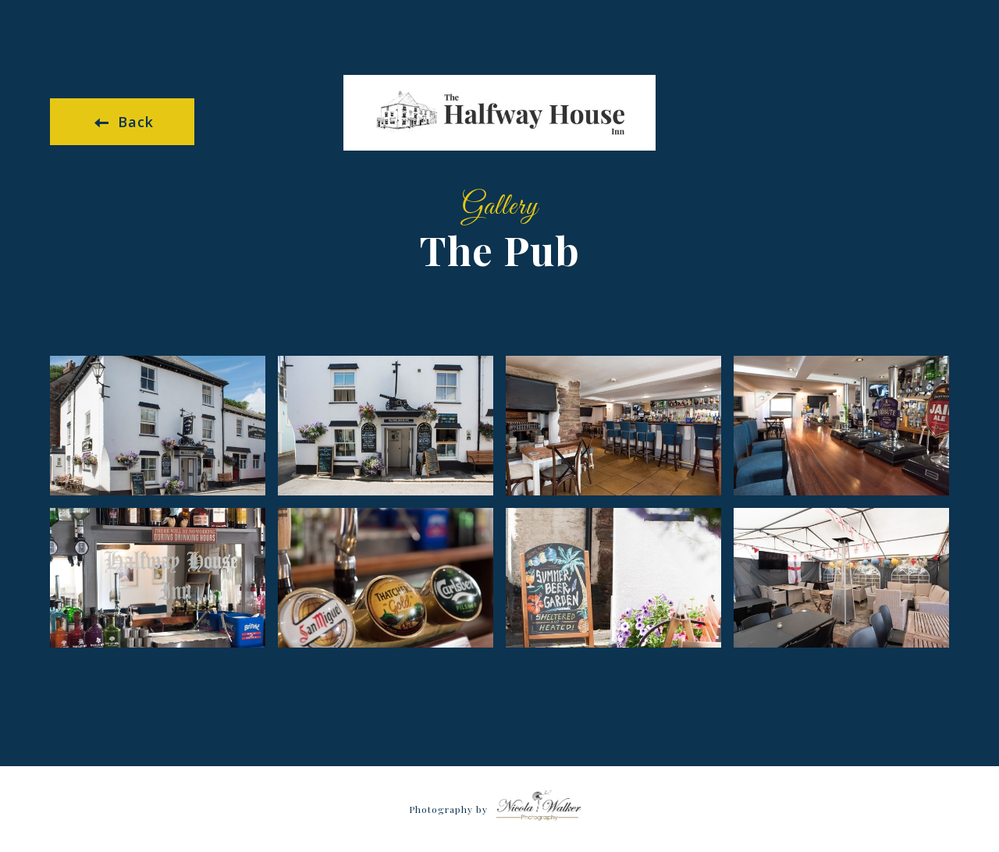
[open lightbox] (157, 425)
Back (124, 121)
